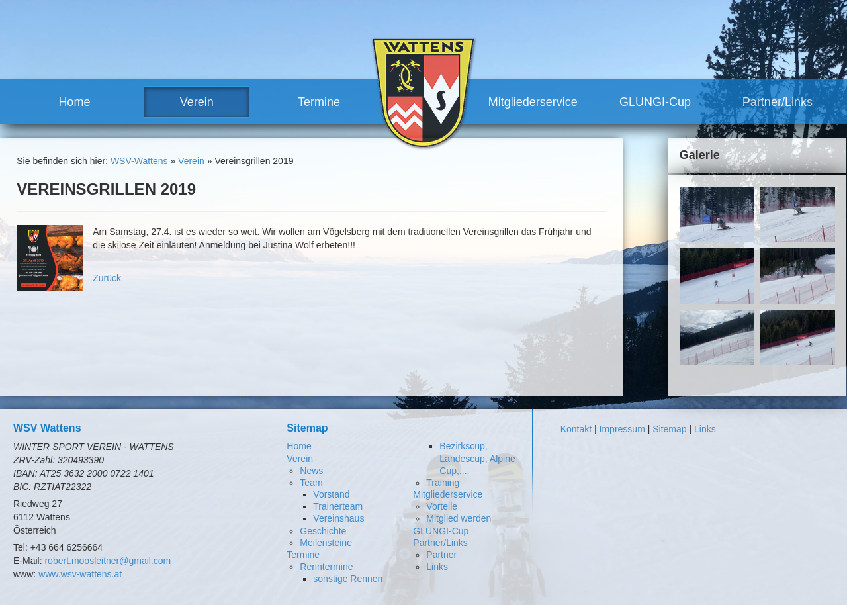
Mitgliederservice (533, 102)
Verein (197, 102)
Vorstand (331, 494)
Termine (319, 102)
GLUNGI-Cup (655, 102)
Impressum (622, 429)
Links (437, 566)
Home (74, 102)
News (311, 470)
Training (442, 482)
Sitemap (669, 429)
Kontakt (576, 429)
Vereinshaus (338, 518)
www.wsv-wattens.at (80, 574)
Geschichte (323, 531)
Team (311, 482)
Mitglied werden (458, 518)
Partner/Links (777, 102)
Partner (441, 554)
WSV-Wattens (139, 161)
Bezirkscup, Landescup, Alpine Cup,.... (477, 458)
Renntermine (326, 566)
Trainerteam (338, 506)
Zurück (107, 278)
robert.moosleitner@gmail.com (107, 560)
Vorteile (441, 506)
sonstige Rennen (347, 578)
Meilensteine (326, 542)
